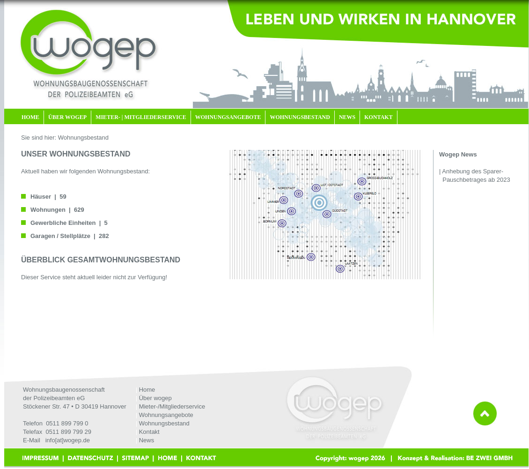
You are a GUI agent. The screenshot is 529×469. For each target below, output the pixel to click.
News (146, 440)
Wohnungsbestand (164, 423)
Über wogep (155, 398)
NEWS (347, 117)
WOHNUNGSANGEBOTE (228, 117)
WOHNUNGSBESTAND (300, 117)
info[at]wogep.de (67, 440)
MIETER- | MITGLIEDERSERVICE (141, 117)
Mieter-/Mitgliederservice (172, 406)
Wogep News (458, 154)
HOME (30, 117)
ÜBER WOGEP (67, 117)
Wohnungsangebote (166, 414)
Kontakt (149, 431)
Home (147, 389)
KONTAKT (378, 117)
